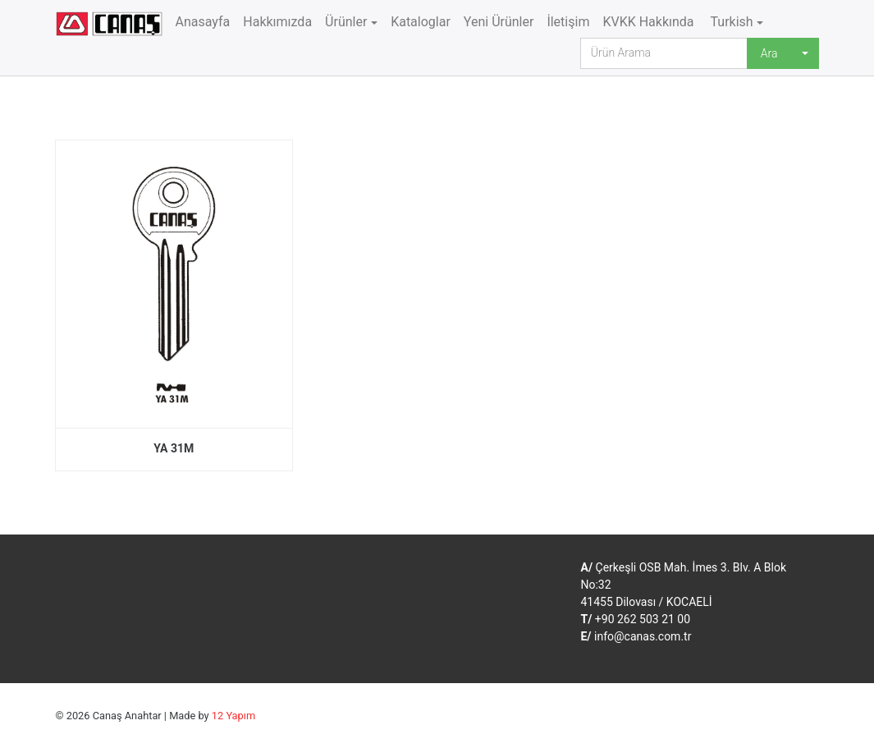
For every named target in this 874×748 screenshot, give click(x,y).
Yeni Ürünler (499, 22)
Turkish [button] (730, 22)
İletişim (568, 22)
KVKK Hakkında (647, 22)
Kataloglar (421, 22)
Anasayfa (203, 22)
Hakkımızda (277, 22)
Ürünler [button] (346, 22)
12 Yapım (233, 715)
